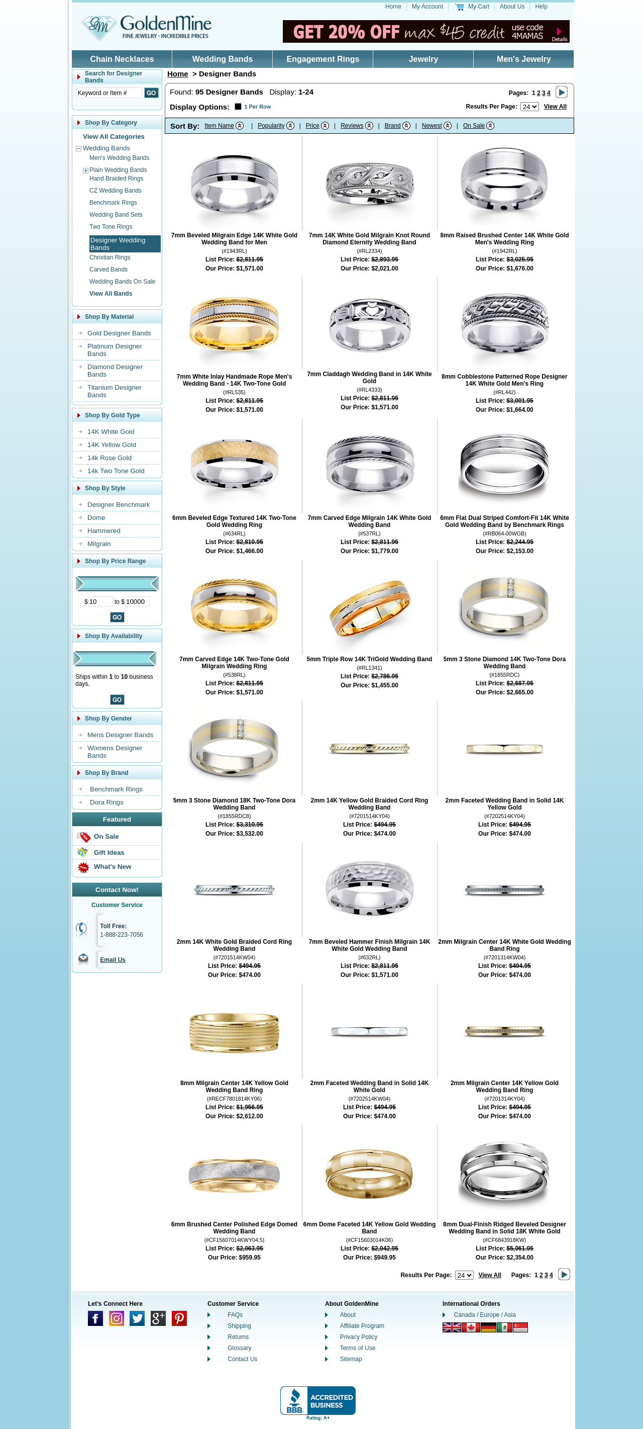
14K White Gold (110, 431)
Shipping (239, 1325)
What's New (112, 866)
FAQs (235, 1314)
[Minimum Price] (100, 601)
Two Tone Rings (110, 226)
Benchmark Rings (113, 202)
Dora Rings (107, 802)
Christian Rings (109, 257)
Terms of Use (358, 1348)
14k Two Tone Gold (116, 471)
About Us (512, 6)
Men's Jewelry (524, 59)
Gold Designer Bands (119, 333)
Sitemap (351, 1359)
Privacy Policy (359, 1337)
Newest (432, 125)
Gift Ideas (109, 852)
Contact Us (242, 1359)
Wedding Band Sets (116, 214)
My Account (427, 6)
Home (393, 6)
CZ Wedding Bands (115, 190)
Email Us (113, 959)
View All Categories (114, 136)
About (348, 1314)
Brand (393, 125)
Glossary (239, 1348)
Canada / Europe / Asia (485, 1314)
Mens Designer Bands (120, 735)
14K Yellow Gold (111, 445)
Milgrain (99, 544)
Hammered (104, 530)
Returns (238, 1337)
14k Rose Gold (109, 458)
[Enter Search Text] (109, 92)
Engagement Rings (323, 59)
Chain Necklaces (122, 59)
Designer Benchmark (118, 504)
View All (555, 106)
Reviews (352, 125)
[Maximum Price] (137, 601)
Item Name (219, 125)
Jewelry (424, 59)
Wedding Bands (222, 59)
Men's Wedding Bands (119, 157)
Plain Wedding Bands (118, 169)
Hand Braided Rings (116, 178)
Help (541, 6)
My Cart (478, 6)
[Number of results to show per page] (529, 106)
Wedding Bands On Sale (122, 281)
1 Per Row (257, 107)
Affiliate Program (362, 1325)
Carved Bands (108, 269)
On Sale (106, 836)
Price (312, 125)
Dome (96, 517)
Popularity (271, 125)
